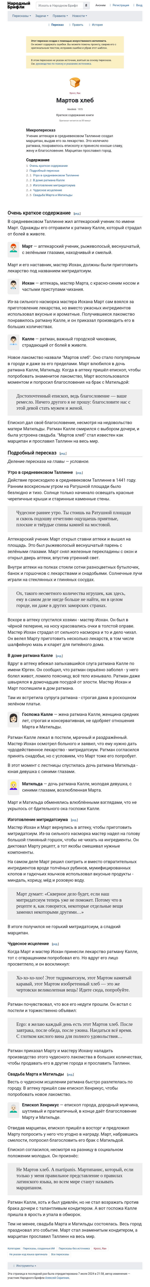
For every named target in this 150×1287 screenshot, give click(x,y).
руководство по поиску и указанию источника (63, 63)
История (97, 24)
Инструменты (25, 1265)
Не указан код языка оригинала (28, 1254)
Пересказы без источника (74, 1248)
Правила (59, 16)
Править (77, 24)
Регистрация (121, 5)
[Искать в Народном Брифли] (59, 5)
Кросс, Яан (75, 93)
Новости (78, 16)
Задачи (40, 16)
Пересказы (20, 16)
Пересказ (57, 24)
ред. (77, 213)
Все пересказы (60, 1254)
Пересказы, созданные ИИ (39, 1248)
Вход (139, 5)
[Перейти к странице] (86, 5)
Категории (14, 1248)
